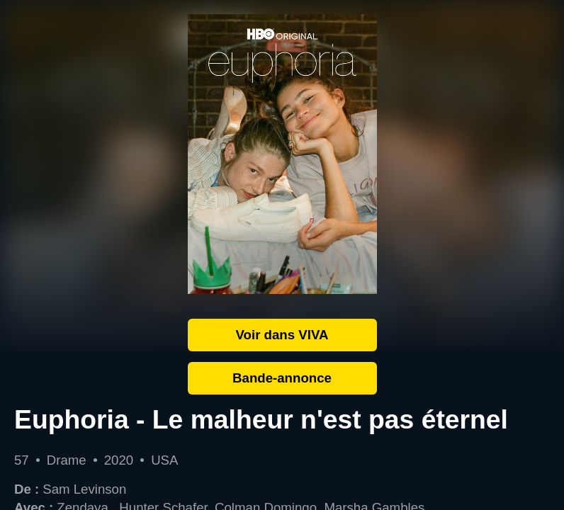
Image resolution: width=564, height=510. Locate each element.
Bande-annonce (282, 377)
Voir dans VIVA (282, 334)
